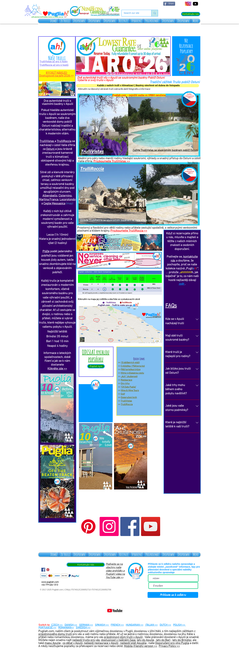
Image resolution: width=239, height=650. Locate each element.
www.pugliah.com (50, 582)
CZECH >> (57, 625)
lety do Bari (163, 640)
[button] (65, 21)
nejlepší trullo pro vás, (86, 640)
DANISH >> (71, 625)
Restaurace (126, 380)
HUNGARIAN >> (134, 625)
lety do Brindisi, (182, 640)
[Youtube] (195, 4)
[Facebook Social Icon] (43, 570)
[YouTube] (150, 526)
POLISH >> (179, 625)
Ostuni (50, 149)
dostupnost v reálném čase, (118, 640)
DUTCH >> (165, 625)
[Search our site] (134, 13)
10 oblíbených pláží (130, 362)
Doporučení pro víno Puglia (172, 643)
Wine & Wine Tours (130, 390)
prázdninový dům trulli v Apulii (123, 637)
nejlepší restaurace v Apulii (101, 643)
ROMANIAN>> (66, 627)
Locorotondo (68, 199)
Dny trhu (125, 383)
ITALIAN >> (151, 625)
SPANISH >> (102, 625)
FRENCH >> (117, 625)
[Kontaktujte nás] (190, 14)
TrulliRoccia (127, 404)
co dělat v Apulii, (73, 643)
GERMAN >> (86, 625)
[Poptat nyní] (96, 366)
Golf (123, 394)
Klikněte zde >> (57, 369)
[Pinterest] (88, 526)
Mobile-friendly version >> (140, 646)
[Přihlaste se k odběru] (173, 595)
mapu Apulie (52, 643)
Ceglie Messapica (54, 203)
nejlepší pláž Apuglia (133, 643)
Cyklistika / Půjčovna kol (133, 366)
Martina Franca (48, 199)
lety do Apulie (145, 640)
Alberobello (49, 196)
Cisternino (65, 196)
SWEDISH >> (83, 627)
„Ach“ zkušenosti (129, 376)
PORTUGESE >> (47, 627)
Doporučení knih (129, 397)
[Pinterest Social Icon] (48, 570)
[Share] (169, 4)
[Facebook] (129, 526)
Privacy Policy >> (169, 646)
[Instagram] (109, 526)
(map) (69, 203)
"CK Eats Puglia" (128, 387)
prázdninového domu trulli (55, 634)
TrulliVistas (126, 401)
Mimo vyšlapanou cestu (132, 373)
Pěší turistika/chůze (130, 369)
